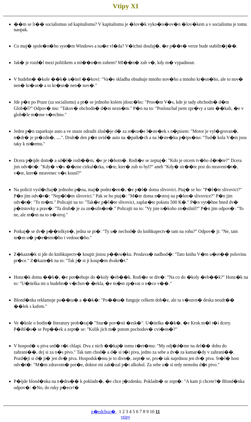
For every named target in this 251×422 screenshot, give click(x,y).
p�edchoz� (104, 411)
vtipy (125, 417)
